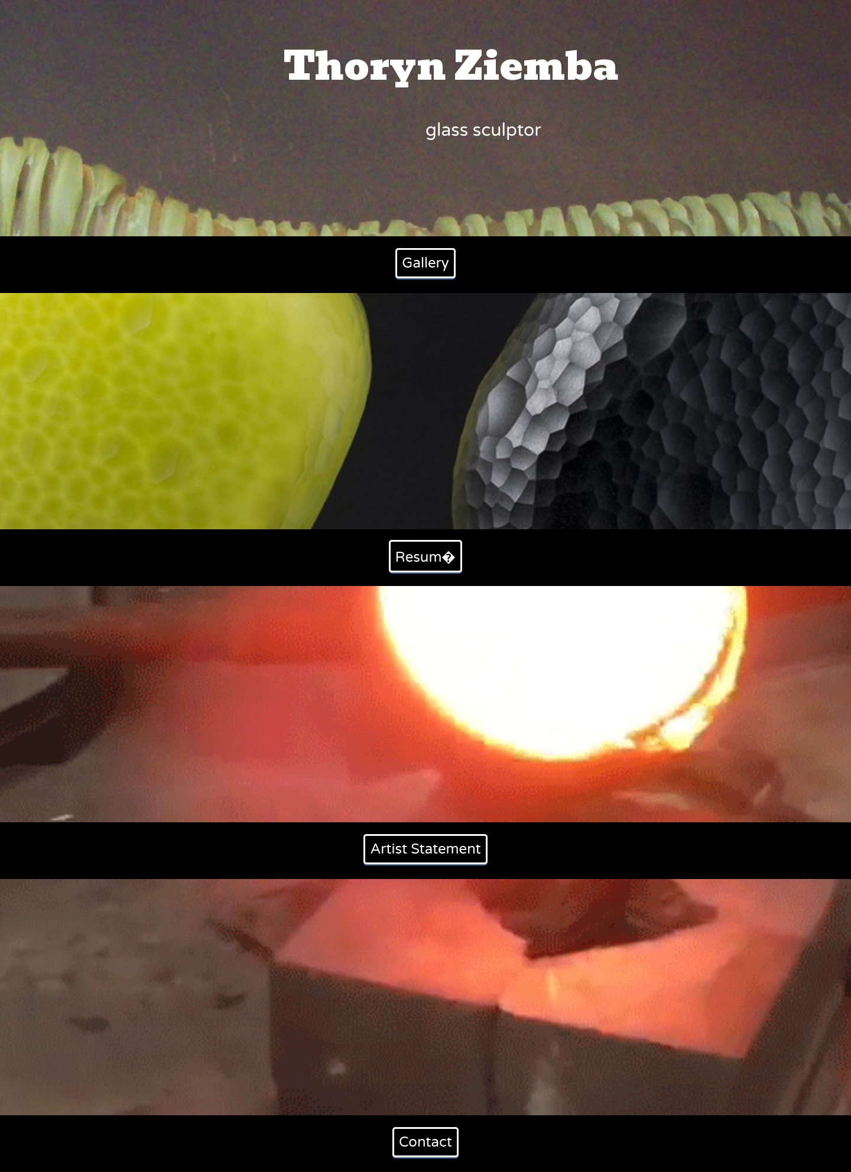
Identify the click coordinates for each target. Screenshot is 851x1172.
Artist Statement (425, 849)
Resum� (425, 557)
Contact (425, 1142)
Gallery (425, 263)
